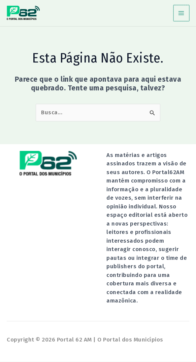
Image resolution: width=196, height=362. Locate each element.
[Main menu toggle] (182, 13)
